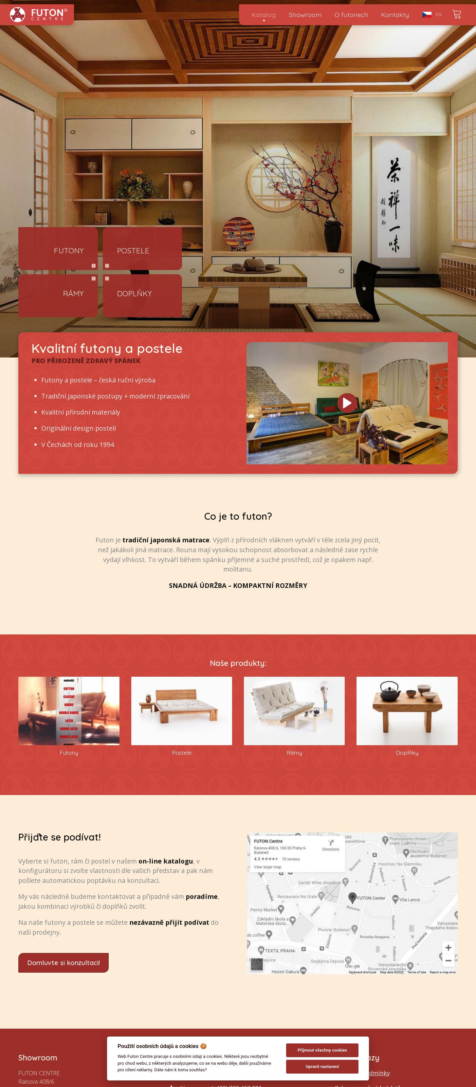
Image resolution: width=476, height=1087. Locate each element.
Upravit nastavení (322, 1066)
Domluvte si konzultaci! (63, 963)
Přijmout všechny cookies (322, 1050)
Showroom (305, 14)
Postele (133, 250)
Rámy (73, 293)
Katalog (264, 14)
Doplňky (134, 293)
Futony (69, 250)
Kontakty (395, 14)
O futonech (351, 14)
